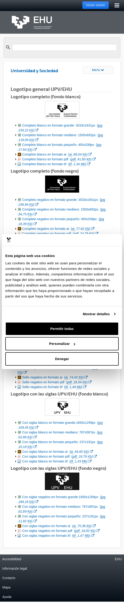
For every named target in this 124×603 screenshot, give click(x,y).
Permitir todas (62, 329)
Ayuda (6, 597)
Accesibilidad (11, 559)
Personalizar (62, 344)
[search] (64, 47)
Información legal (14, 568)
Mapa (6, 587)
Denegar (62, 359)
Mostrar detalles (96, 314)
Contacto (8, 578)
